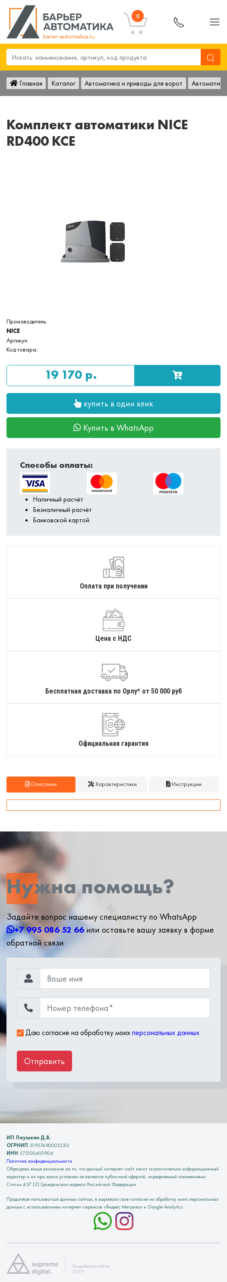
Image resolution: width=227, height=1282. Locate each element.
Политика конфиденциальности (39, 1160)
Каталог (63, 83)
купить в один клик (113, 403)
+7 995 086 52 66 (45, 929)
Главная (26, 83)
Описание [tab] (41, 784)
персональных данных (165, 1032)
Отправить (44, 1061)
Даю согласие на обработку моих (108, 1032)
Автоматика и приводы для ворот (134, 83)
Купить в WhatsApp (113, 427)
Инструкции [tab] (184, 784)
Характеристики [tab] (112, 784)
